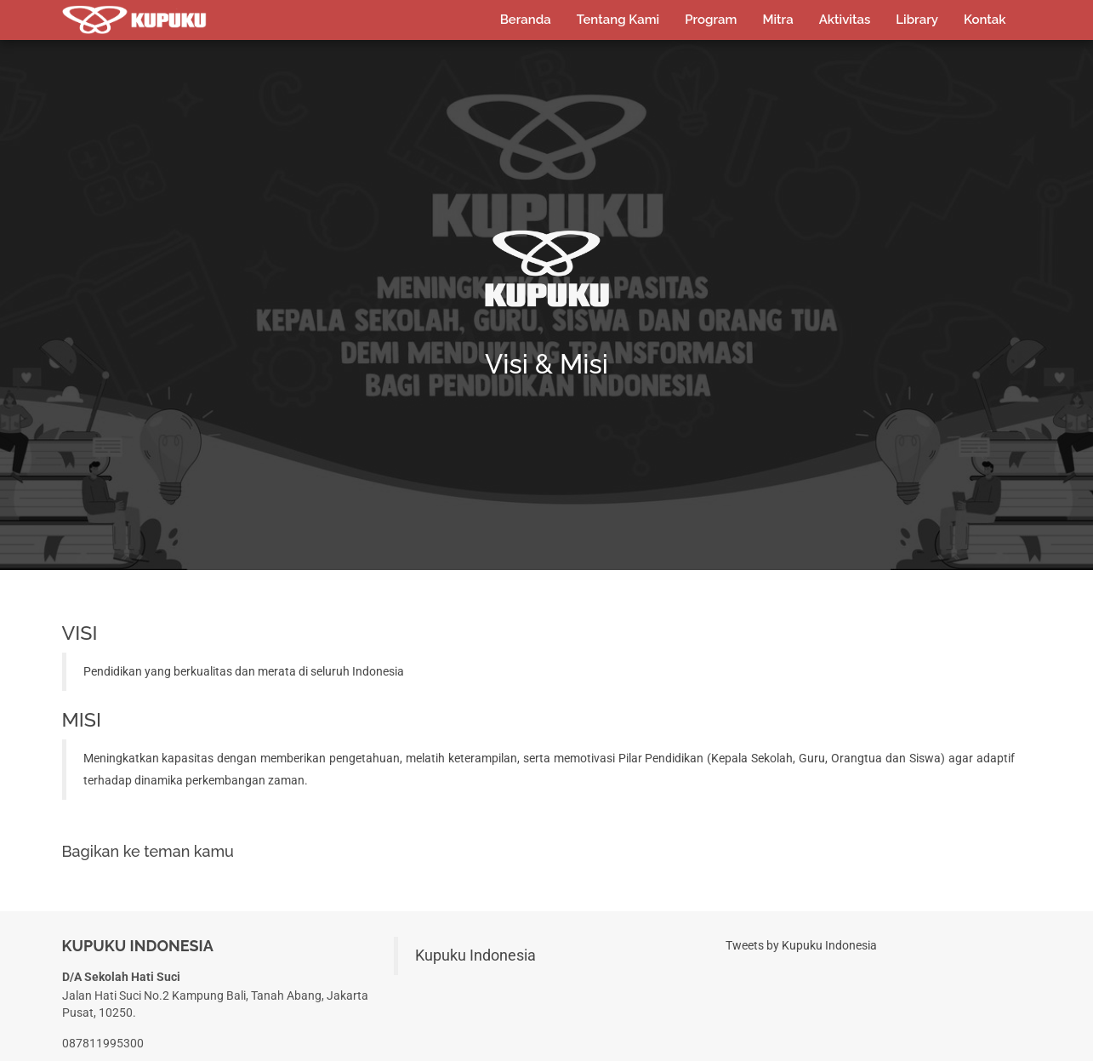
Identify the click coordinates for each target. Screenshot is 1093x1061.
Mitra (777, 18)
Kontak (985, 18)
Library (917, 18)
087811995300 (103, 1047)
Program (711, 18)
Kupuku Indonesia (475, 958)
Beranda (525, 18)
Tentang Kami (618, 18)
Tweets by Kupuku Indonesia (801, 948)
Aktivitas (845, 18)
